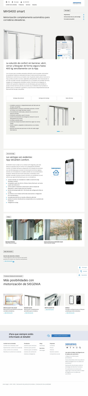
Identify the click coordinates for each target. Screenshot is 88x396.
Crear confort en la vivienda (10, 349)
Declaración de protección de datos (25, 384)
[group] (44, 118)
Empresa (34, 4)
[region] (44, 118)
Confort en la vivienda (11, 4)
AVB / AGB (12, 384)
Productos (21, 4)
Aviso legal (5, 384)
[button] (25, 2)
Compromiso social (55, 354)
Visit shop (42, 345)
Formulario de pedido (74, 19)
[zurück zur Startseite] (77, 3)
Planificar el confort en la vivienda (12, 352)
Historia (52, 349)
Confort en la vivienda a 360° (11, 345)
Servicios (28, 4)
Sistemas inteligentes (29, 354)
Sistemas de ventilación (30, 352)
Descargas (42, 350)
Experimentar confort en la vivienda (12, 347)
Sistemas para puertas (30, 347)
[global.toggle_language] (8, 2)
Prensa (51, 347)
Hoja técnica (74, 15)
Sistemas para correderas (30, 349)
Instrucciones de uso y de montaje (74, 17)
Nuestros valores (54, 352)
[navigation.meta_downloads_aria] (15, 2)
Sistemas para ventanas (30, 345)
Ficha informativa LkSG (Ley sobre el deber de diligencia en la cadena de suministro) (74, 361)
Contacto (52, 345)
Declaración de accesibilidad (43, 384)
